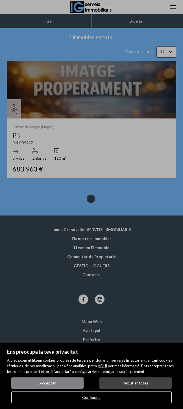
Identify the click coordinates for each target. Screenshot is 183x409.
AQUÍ (102, 366)
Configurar (91, 397)
